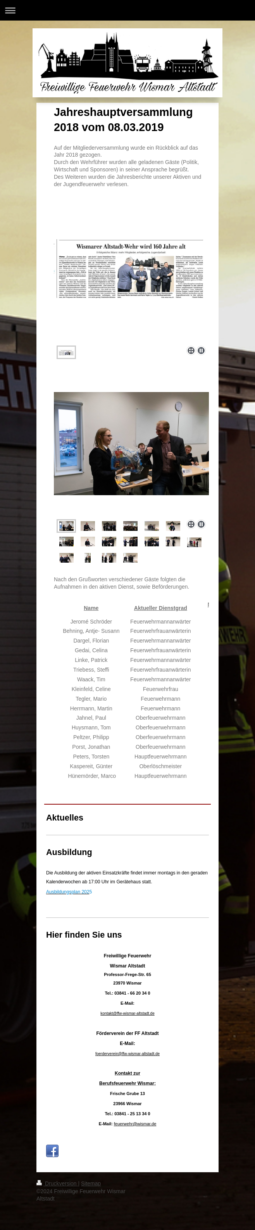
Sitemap (91, 1183)
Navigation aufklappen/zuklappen (127, 10)
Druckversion (57, 1183)
